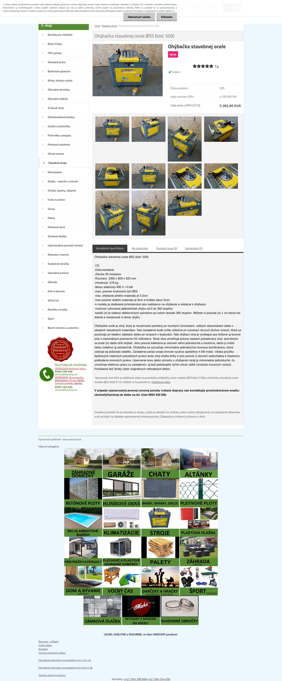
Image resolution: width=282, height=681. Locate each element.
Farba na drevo (56, 200)
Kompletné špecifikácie (110, 248)
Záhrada (52, 282)
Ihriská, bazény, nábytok (62, 190)
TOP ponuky (55, 53)
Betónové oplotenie (59, 71)
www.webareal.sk (71, 439)
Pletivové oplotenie (59, 145)
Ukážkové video (161, 382)
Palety (51, 218)
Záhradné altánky (58, 99)
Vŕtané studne (56, 154)
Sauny (51, 209)
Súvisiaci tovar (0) (166, 248)
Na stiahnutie (140, 248)
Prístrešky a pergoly (59, 135)
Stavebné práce (56, 62)
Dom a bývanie (56, 291)
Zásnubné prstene (58, 273)
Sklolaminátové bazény (61, 117)
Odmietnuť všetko (139, 17)
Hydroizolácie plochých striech (65, 245)
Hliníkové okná (56, 227)
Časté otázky (45, 645)
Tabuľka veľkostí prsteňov (52, 675)
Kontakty (43, 649)
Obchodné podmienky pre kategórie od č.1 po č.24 (64, 660)
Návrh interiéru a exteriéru (63, 328)
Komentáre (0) (193, 248)
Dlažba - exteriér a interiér (63, 181)
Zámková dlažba (57, 236)
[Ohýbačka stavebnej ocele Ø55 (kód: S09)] (128, 46)
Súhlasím (166, 17)
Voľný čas (53, 300)
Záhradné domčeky (59, 90)
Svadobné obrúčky (58, 264)
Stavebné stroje (57, 163)
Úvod (97, 26)
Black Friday (55, 44)
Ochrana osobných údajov (52, 653)
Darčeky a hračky (57, 309)
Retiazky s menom (58, 255)
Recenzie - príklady (48, 641)
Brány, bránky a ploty (60, 80)
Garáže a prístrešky (59, 126)
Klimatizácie (55, 172)
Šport (51, 319)
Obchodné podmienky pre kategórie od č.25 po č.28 (65, 668)
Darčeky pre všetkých (60, 35)
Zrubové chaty (56, 108)
